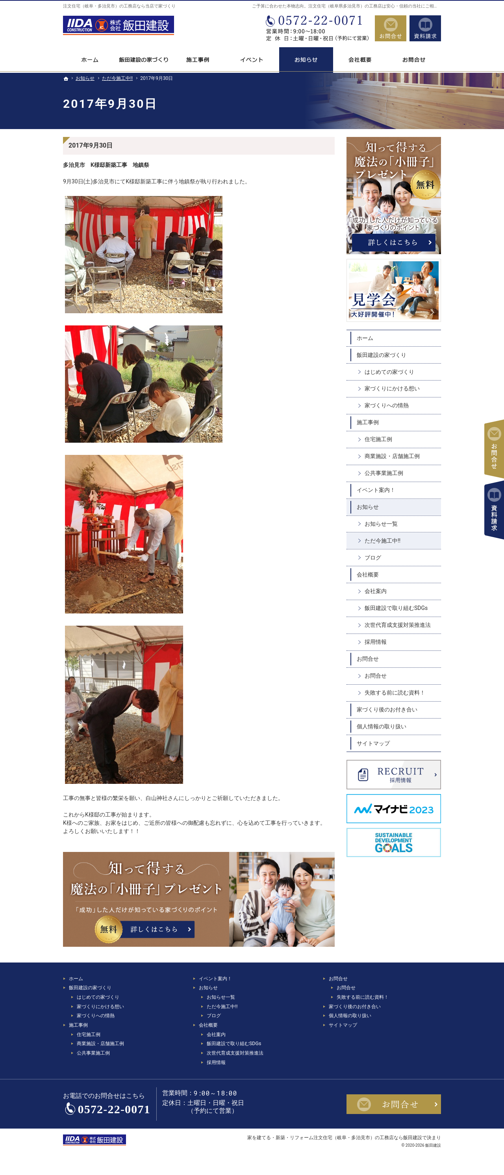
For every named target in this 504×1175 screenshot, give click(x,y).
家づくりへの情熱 (387, 405)
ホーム (365, 338)
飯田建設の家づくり (381, 355)
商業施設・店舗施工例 (392, 456)
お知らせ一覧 (381, 524)
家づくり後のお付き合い (387, 709)
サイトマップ (373, 743)
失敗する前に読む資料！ (395, 692)
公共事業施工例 (384, 473)
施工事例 (368, 422)
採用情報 (376, 642)
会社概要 (368, 574)
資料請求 (425, 28)
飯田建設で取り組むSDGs (396, 608)
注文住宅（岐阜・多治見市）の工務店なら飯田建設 (367, 1137)
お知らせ (368, 507)
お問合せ (368, 659)
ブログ (373, 557)
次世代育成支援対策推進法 (398, 625)
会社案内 (376, 591)
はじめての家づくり (389, 372)
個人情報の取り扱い (381, 726)
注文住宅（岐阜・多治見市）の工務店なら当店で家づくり (119, 6)
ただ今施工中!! (382, 541)
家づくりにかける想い (392, 388)
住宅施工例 (378, 439)
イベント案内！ (376, 490)
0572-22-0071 (316, 28)
